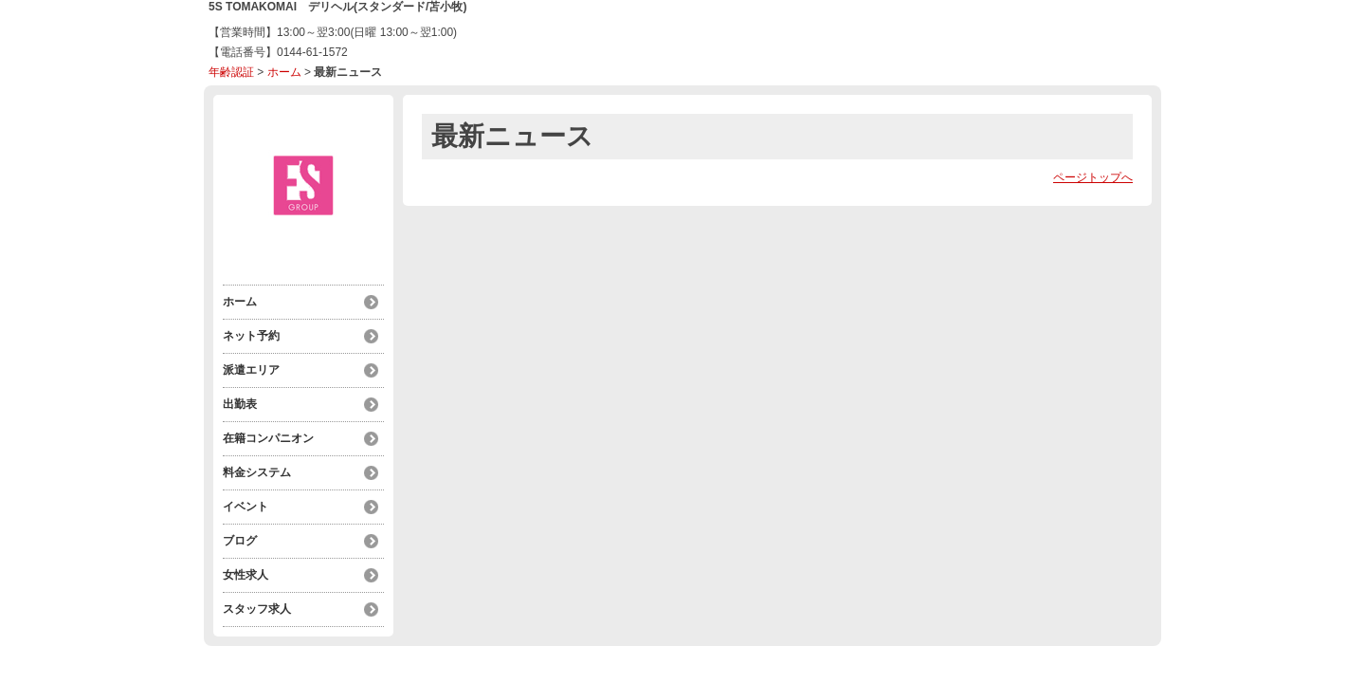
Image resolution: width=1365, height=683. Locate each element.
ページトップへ (1093, 177)
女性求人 (245, 574)
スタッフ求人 (257, 609)
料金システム (257, 472)
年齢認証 (231, 72)
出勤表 (240, 404)
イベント (245, 506)
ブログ (240, 540)
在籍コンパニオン (268, 438)
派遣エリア (251, 370)
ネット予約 (251, 335)
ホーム (284, 72)
